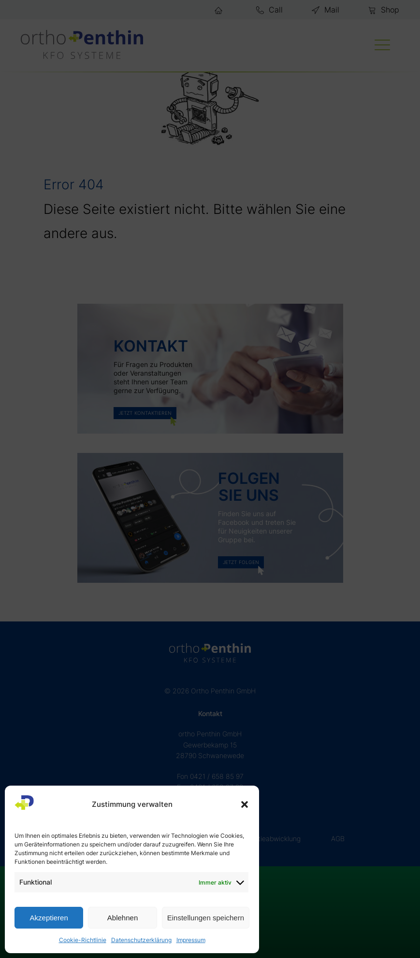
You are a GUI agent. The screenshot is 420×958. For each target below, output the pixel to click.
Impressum (190, 940)
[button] (244, 804)
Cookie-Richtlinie (82, 940)
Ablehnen (122, 918)
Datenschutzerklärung (141, 940)
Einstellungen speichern (205, 918)
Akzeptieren (49, 918)
